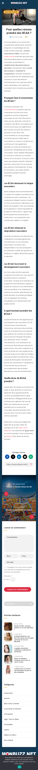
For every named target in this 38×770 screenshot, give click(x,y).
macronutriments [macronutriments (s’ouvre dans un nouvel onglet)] (10, 110)
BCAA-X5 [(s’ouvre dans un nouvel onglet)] (9, 436)
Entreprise (8, 714)
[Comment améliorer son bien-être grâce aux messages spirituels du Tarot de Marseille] (8, 637)
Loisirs (6, 730)
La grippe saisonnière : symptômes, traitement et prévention (22, 650)
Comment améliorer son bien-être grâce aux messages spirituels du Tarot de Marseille (24, 639)
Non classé (8, 740)
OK (19, 767)
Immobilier (8, 724)
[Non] (35, 762)
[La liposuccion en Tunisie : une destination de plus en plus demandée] (8, 669)
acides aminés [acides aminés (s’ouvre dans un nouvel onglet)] (9, 56)
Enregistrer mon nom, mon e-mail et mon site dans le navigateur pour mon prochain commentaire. (18, 569)
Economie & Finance (12, 709)
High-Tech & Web (11, 719)
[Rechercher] (19, 603)
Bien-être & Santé (11, 12)
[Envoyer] (31, 604)
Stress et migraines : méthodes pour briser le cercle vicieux (22, 660)
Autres (7, 698)
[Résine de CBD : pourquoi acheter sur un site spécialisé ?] (8, 626)
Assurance (8, 693)
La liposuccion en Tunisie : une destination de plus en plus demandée (22, 670)
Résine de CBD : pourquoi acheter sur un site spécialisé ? (23, 627)
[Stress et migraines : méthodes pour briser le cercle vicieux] (8, 659)
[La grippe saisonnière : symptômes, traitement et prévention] (8, 649)
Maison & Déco (10, 735)
